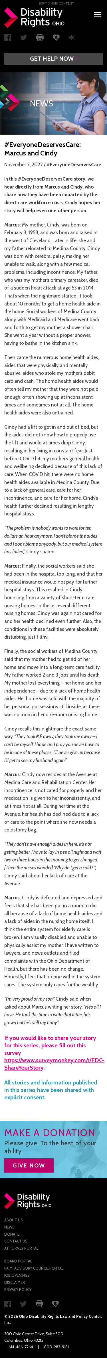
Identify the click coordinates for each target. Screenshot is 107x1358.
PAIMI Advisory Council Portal (33, 1268)
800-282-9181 (56, 1346)
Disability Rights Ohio (34, 17)
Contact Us (15, 1241)
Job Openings (17, 1275)
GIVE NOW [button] (29, 1165)
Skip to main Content (56, 3)
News (9, 1227)
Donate (11, 1234)
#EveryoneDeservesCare (74, 164)
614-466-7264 (21, 1346)
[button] (53, 59)
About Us (13, 1220)
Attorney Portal (21, 1248)
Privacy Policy (17, 1289)
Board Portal (18, 1261)
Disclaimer (14, 1282)
